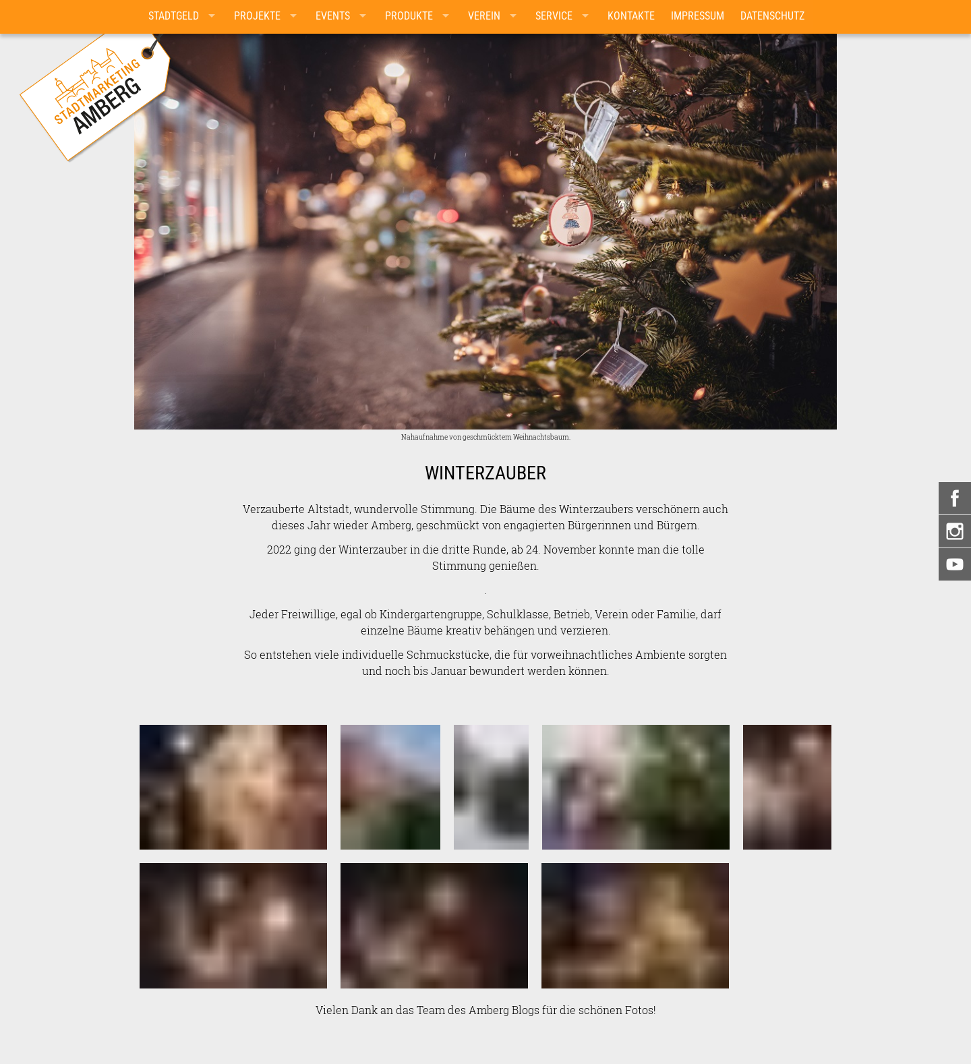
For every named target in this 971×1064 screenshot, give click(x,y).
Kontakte (631, 15)
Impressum (697, 15)
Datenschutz (772, 15)
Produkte (409, 15)
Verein (484, 15)
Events (333, 15)
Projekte (257, 15)
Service (553, 15)
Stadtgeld (173, 15)
